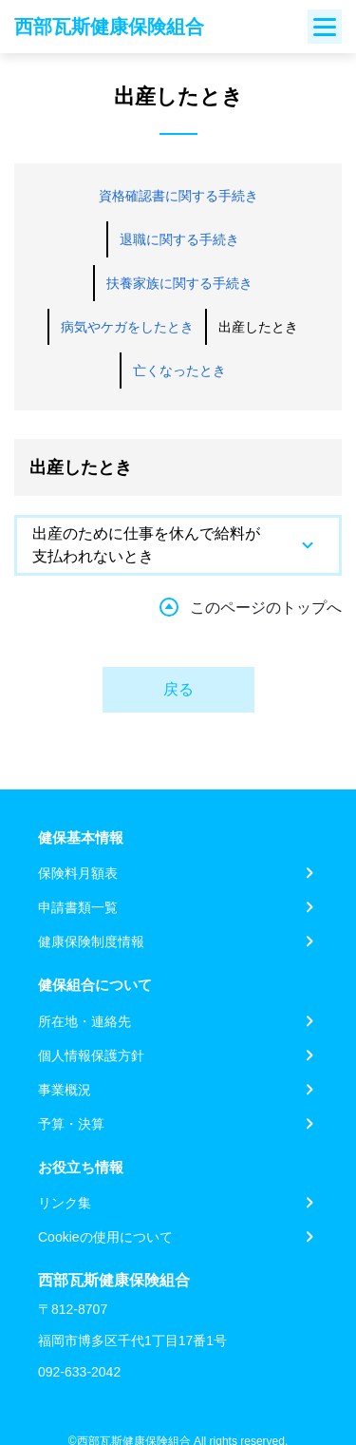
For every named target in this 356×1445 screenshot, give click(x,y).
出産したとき (258, 326)
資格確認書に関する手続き (178, 195)
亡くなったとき (179, 370)
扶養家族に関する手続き (179, 283)
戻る (178, 689)
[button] (178, 545)
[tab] (178, 545)
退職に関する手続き (179, 239)
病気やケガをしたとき (127, 326)
